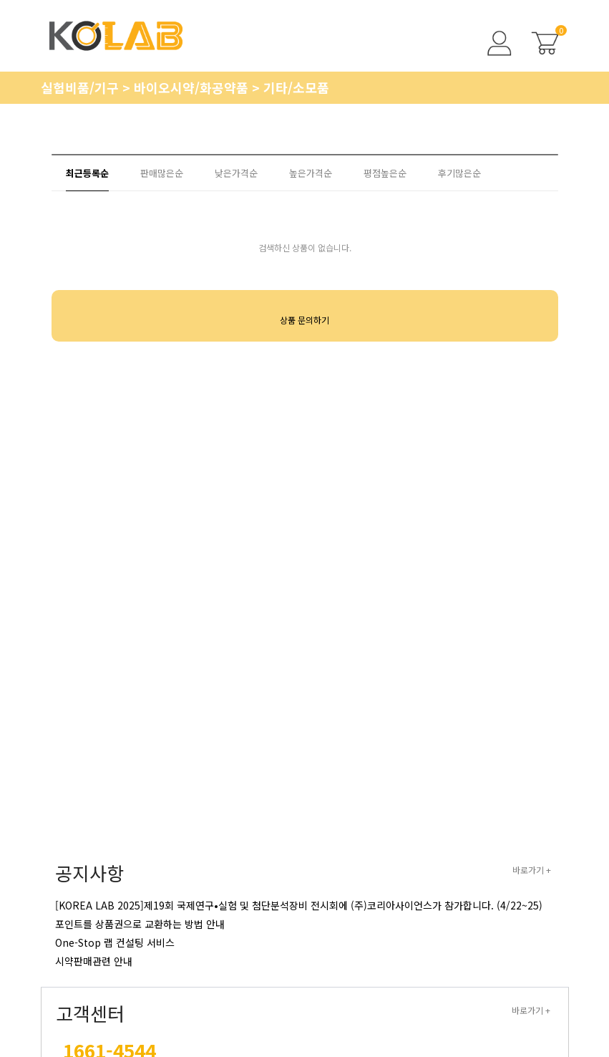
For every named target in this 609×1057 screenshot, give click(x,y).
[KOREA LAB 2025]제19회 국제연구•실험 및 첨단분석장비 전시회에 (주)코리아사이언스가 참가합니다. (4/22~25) (298, 905)
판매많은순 (161, 173)
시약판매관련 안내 (93, 961)
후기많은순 (459, 173)
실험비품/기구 (81, 87)
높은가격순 (310, 173)
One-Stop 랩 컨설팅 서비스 (115, 942)
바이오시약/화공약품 (193, 87)
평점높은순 (385, 173)
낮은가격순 (236, 173)
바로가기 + (531, 870)
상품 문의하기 (304, 320)
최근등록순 (87, 173)
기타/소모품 (296, 87)
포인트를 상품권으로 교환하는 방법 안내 (140, 924)
